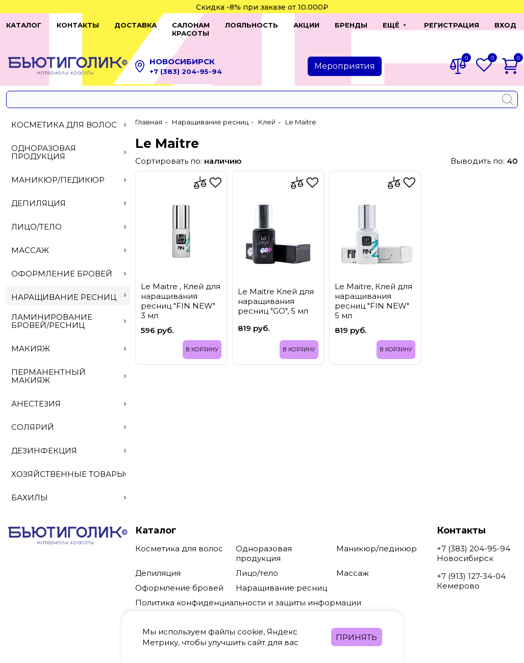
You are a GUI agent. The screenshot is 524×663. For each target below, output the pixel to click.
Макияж (68, 340)
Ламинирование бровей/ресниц (68, 313)
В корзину (201, 341)
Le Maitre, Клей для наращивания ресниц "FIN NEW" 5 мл (373, 292)
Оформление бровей (68, 265)
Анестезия (68, 395)
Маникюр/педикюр (68, 171)
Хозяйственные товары (68, 466)
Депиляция (68, 195)
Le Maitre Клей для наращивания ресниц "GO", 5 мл (276, 293)
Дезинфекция (68, 442)
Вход (499, 25)
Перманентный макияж (68, 368)
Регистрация (445, 25)
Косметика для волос (68, 116)
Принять (356, 637)
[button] (385, 25)
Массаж (68, 242)
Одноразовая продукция (68, 144)
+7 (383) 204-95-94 (185, 63)
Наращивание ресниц (68, 289)
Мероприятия (344, 58)
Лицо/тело (68, 218)
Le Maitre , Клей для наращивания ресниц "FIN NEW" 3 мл (180, 292)
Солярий (68, 419)
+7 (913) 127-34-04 (471, 568)
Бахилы (68, 489)
